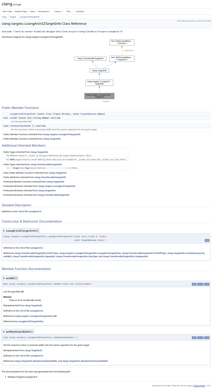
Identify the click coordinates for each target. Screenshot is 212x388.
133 (21, 247)
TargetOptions (88, 114)
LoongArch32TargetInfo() (30, 321)
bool (5, 118)
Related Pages (21, 11)
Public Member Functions (186, 21)
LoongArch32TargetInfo (30, 17)
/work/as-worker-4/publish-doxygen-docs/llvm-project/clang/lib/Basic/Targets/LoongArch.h (68, 31)
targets (13, 17)
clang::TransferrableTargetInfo (46, 164)
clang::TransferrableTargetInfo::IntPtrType (36, 253)
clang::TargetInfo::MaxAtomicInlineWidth (36, 361)
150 (21, 355)
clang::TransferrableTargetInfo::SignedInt (34, 256)
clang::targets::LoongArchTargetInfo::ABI (36, 316)
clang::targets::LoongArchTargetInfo (61, 134)
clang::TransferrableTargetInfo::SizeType (76, 256)
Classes (58, 11)
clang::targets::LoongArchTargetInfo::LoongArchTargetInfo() (90, 253)
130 (20, 211)
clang (4, 17)
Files (69, 11)
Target (16, 168)
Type (27, 168)
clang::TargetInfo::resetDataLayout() (185, 253)
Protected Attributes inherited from (38, 186)
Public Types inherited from (25, 152)
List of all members (204, 21)
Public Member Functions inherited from (41, 134)
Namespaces (44, 11)
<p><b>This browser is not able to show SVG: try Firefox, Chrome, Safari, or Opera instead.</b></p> (106, 69)
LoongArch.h (34, 211)
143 (21, 310)
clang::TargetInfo (52, 138)
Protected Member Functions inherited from (33, 181)
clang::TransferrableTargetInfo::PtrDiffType (144, 253)
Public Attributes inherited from (34, 177)
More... (89, 155)
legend (106, 101)
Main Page (7, 11)
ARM (12, 159)
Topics (32, 11)
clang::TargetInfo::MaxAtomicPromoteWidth (85, 361)
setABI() (7, 256)
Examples (80, 11)
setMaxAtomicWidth (20, 126)
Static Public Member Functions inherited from (34, 172)
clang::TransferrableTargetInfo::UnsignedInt (125, 256)
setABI (13, 118)
